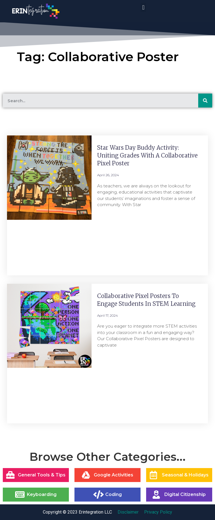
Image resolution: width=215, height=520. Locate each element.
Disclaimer (128, 512)
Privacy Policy (158, 512)
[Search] (205, 101)
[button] (143, 7)
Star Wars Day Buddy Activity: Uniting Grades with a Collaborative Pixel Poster (147, 155)
